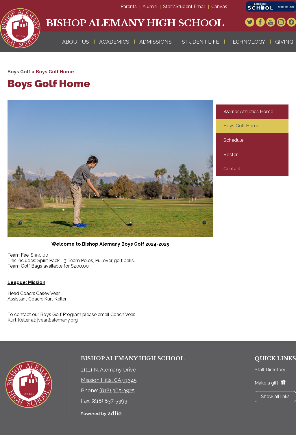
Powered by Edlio (101, 413)
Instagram (281, 22)
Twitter (251, 22)
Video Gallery (291, 22)
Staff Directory (270, 369)
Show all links (275, 396)
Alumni (150, 6)
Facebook (261, 22)
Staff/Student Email (184, 6)
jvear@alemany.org (57, 320)
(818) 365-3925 (117, 390)
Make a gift (270, 383)
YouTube (271, 22)
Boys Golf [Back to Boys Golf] (19, 71)
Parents (129, 6)
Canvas (219, 6)
